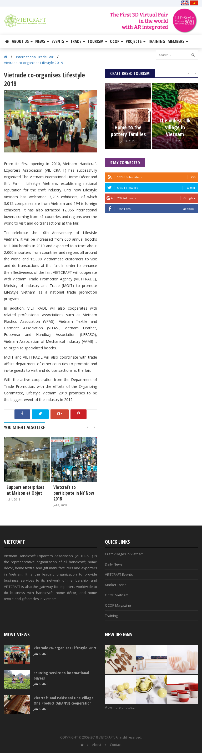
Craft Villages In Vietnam (124, 554)
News (42, 41)
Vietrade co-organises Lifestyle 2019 (33, 62)
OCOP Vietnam (116, 595)
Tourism (97, 41)
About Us (22, 41)
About (96, 744)
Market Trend (116, 584)
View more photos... (120, 707)
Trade (77, 41)
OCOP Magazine (118, 605)
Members (178, 41)
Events (60, 41)
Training (156, 41)
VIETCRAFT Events (119, 574)
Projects (135, 41)
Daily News (114, 564)
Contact (116, 744)
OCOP (116, 41)
